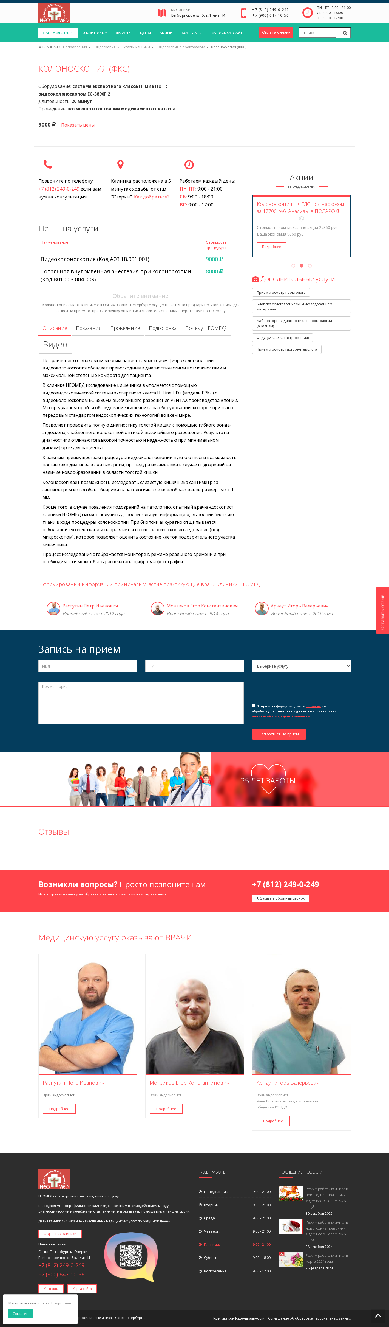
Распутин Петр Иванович (90, 606)
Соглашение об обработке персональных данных (309, 1318)
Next (354, 226)
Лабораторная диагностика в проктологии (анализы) (295, 323)
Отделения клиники (60, 1233)
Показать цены (78, 125)
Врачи (123, 32)
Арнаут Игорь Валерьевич (299, 606)
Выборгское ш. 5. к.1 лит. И (198, 15)
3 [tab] (310, 266)
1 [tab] (293, 266)
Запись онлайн (227, 32)
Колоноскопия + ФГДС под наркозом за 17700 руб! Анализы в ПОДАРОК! (300, 207)
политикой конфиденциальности (281, 716)
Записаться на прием (279, 734)
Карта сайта (82, 1288)
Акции (166, 32)
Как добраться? (151, 197)
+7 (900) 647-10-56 (270, 15)
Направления (58, 32)
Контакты (192, 32)
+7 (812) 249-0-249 (270, 10)
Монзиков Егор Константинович (202, 606)
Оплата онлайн (276, 32)
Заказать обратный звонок (281, 898)
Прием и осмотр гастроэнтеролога (287, 349)
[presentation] (293, 691)
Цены (145, 32)
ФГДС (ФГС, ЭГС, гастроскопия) (283, 337)
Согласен (21, 1313)
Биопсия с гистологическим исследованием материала (295, 306)
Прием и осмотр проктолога (281, 292)
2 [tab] (301, 266)
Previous (248, 226)
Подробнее (271, 246)
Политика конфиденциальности (238, 1318)
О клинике (94, 32)
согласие (313, 706)
